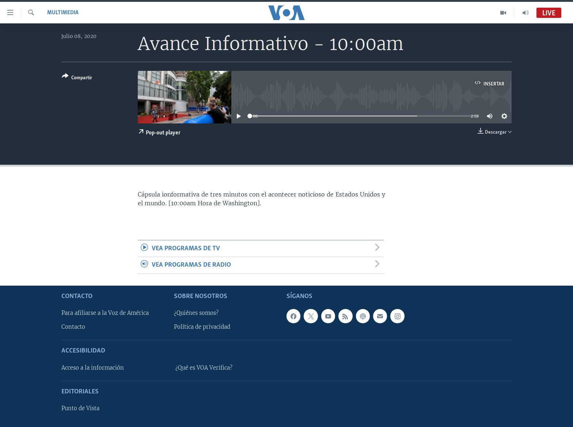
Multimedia (63, 13)
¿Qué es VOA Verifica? (203, 368)
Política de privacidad (202, 327)
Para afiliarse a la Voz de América (105, 313)
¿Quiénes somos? (196, 313)
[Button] (77, 78)
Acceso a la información (92, 368)
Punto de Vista (80, 408)
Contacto (73, 327)
